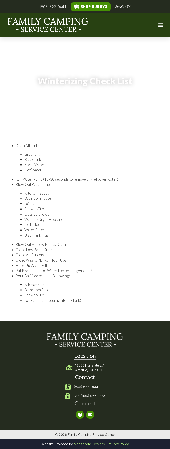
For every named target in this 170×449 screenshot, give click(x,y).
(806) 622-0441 (53, 6)
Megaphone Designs (89, 444)
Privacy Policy (118, 444)
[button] (160, 25)
